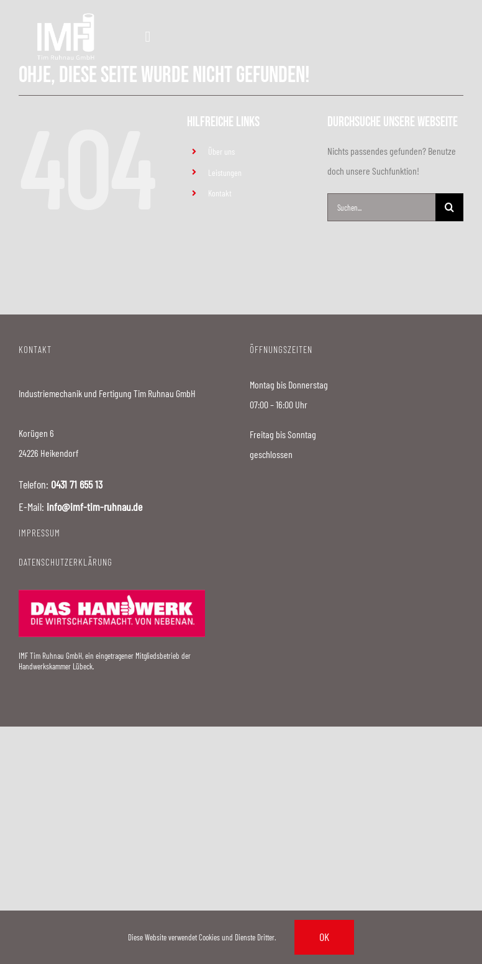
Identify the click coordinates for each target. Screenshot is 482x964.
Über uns (221, 151)
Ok (324, 936)
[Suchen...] (381, 207)
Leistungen (225, 172)
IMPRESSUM (39, 532)
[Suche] (449, 207)
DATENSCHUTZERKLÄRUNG (65, 561)
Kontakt (220, 193)
